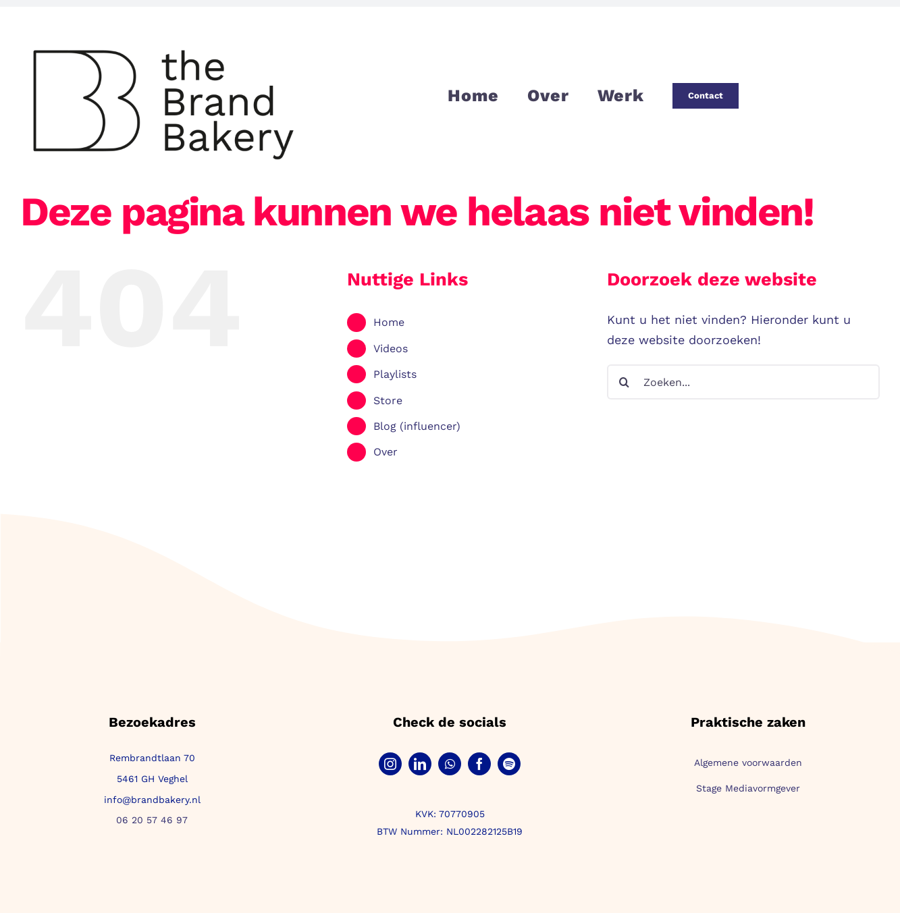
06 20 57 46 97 (152, 819)
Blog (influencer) (416, 426)
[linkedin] (419, 763)
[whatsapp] (449, 763)
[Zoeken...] (743, 381)
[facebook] (479, 763)
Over (385, 451)
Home (388, 322)
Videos (390, 348)
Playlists (395, 374)
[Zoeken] (624, 381)
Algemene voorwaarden (748, 762)
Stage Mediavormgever (748, 788)
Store (387, 400)
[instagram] (390, 763)
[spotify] (509, 763)
